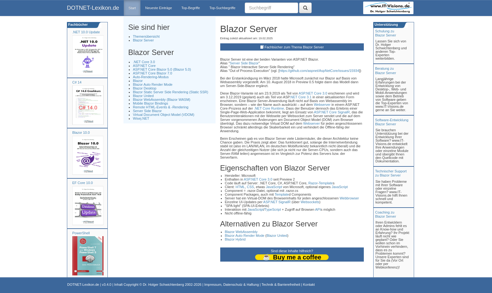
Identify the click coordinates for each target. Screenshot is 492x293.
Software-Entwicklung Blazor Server (391, 122)
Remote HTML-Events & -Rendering (161, 107)
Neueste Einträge (158, 8)
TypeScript (273, 209)
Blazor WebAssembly (241, 232)
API (318, 209)
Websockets (310, 202)
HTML (240, 187)
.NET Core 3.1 (300, 97)
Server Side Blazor (147, 111)
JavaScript (274, 187)
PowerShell (81, 233)
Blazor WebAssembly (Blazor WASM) (161, 99)
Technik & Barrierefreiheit (281, 284)
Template (326, 183)
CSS (250, 187)
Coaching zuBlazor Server (385, 214)
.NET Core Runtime (269, 108)
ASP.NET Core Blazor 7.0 (152, 73)
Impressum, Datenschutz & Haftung (231, 284)
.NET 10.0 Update (86, 32)
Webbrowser (349, 198)
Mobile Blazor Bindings (150, 103)
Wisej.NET (141, 118)
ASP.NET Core (144, 66)
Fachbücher (77, 24)
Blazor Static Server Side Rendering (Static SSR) (170, 92)
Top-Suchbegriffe (222, 8)
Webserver (322, 104)
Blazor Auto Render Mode (152, 84)
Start (132, 8)
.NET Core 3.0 (144, 62)
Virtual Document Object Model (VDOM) (163, 115)
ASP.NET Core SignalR (332, 112)
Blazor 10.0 (81, 132)
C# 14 (76, 82)
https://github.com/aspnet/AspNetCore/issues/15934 (319, 71)
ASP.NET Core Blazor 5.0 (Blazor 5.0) (162, 69)
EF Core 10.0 (82, 183)
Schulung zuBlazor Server (385, 33)
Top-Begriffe (190, 8)
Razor (312, 183)
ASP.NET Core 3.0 (313, 93)
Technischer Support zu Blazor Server (391, 173)
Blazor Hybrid (235, 239)
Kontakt (308, 284)
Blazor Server (143, 40)
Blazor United (143, 96)
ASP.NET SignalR (277, 202)
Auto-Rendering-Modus (151, 77)
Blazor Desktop (144, 88)
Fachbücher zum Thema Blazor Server (294, 47)
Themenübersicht (146, 36)
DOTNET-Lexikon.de (93, 8)
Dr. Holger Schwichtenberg (163, 284)
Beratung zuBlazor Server (385, 70)
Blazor (138, 81)
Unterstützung (386, 24)
